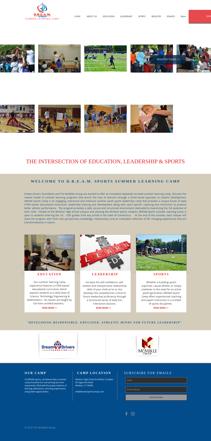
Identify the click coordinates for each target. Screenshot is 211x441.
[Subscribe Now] (156, 397)
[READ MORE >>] (49, 308)
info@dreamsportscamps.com (89, 391)
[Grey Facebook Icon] (126, 413)
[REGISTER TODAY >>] (168, 59)
